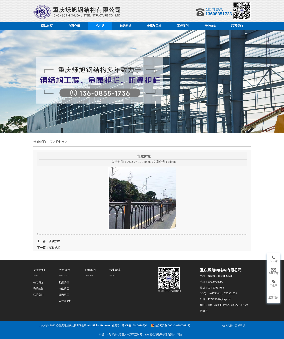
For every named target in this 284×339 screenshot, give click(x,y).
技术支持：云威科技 (233, 325)
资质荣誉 (38, 288)
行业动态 (115, 269)
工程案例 (90, 269)
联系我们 (38, 294)
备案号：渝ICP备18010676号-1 (129, 325)
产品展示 (64, 269)
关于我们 (39, 269)
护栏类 (60, 141)
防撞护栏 (64, 282)
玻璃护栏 (64, 294)
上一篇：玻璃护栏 (48, 241)
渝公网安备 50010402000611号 (170, 325)
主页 (50, 141)
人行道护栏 (65, 301)
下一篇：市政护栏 (48, 247)
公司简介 (38, 282)
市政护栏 (64, 288)
